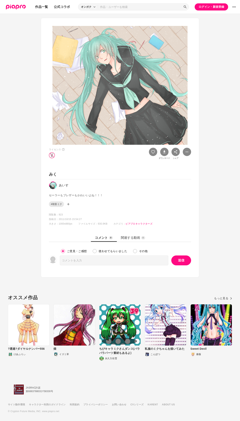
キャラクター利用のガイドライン (47, 404)
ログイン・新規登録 (211, 6)
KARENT (153, 404)
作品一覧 (41, 7)
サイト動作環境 (16, 404)
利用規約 (74, 404)
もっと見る (223, 298)
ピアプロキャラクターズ (139, 223)
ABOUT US (168, 404)
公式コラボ (62, 7)
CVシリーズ (137, 404)
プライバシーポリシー (95, 404)
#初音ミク (56, 204)
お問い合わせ (119, 404)
